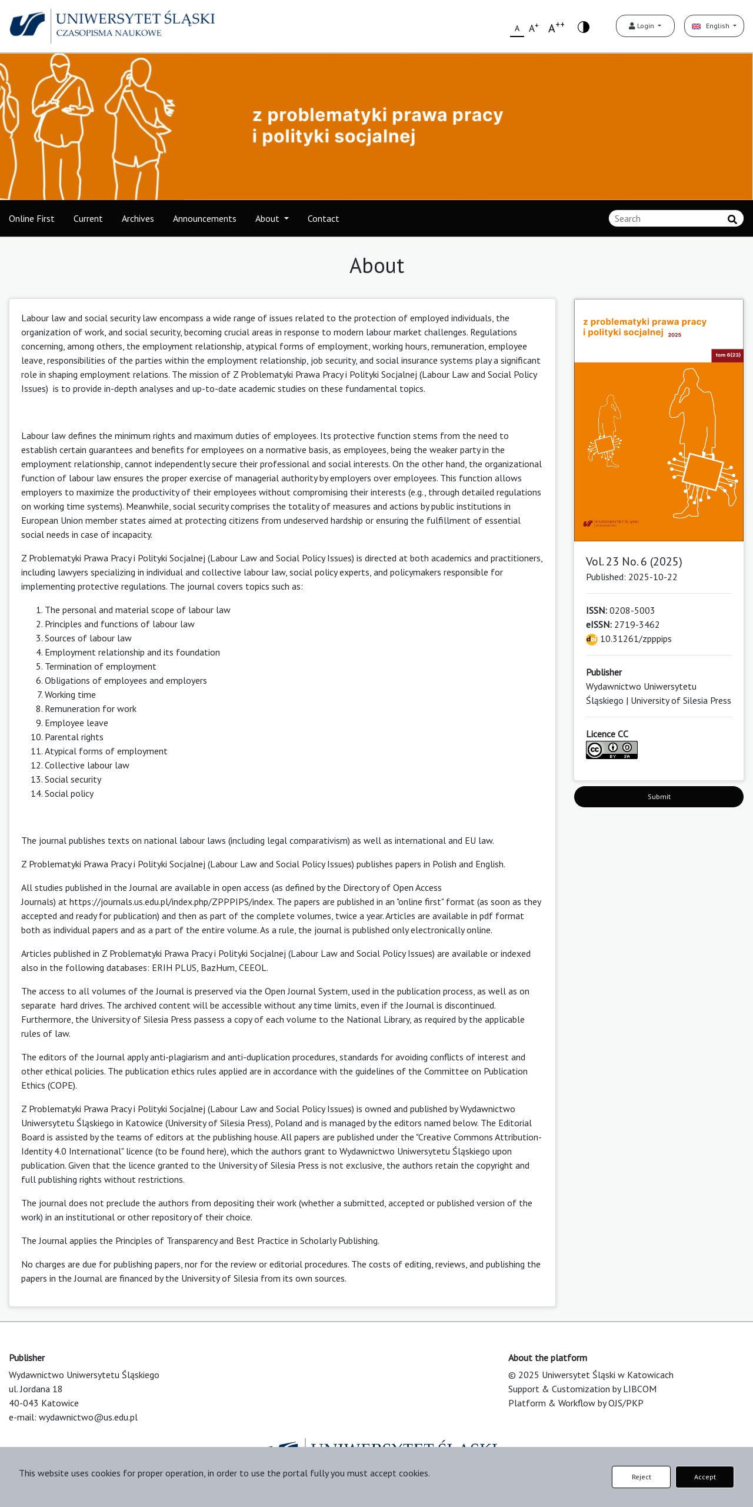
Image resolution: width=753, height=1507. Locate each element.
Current (88, 218)
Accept (705, 1476)
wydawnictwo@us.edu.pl (88, 1417)
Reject (641, 1476)
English (711, 25)
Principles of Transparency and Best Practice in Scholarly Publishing (246, 1240)
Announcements (204, 218)
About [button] (268, 218)
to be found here (191, 1151)
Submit (659, 796)
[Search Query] (676, 218)
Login (642, 25)
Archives (138, 218)
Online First (32, 218)
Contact (323, 218)
